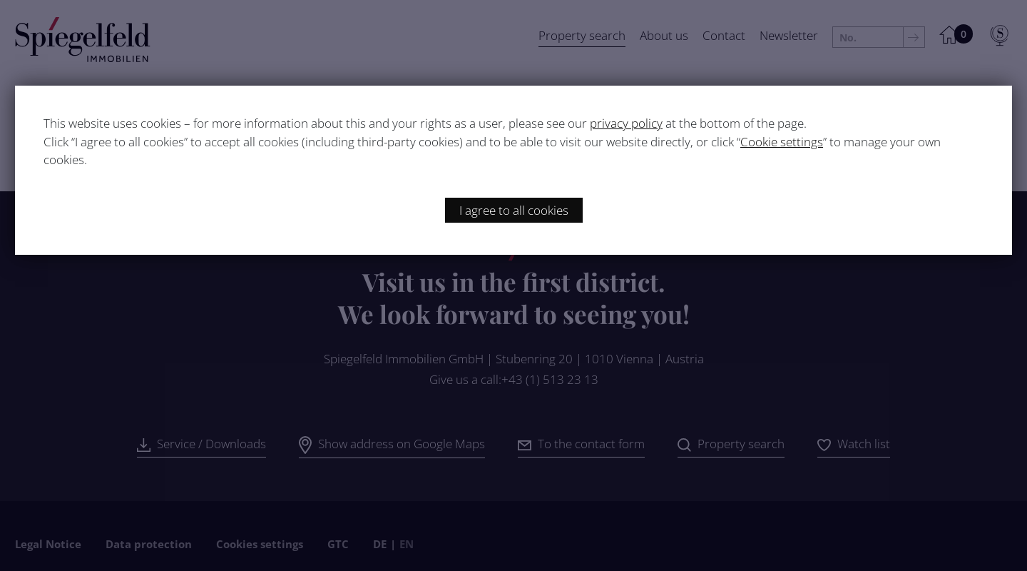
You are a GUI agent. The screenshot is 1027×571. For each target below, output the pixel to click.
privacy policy (626, 123)
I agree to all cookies (513, 210)
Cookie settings (781, 141)
